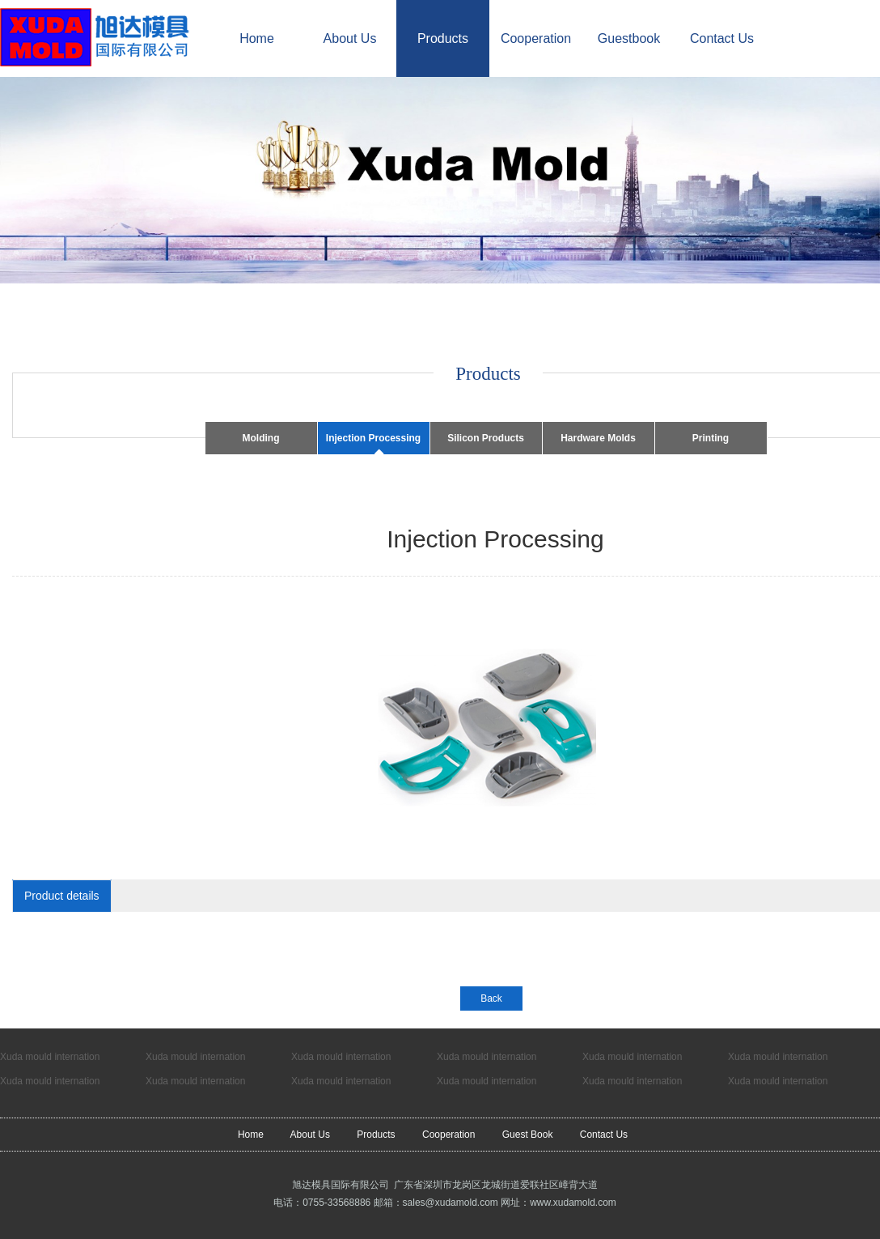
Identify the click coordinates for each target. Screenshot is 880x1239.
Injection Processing (373, 438)
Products (442, 38)
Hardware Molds (598, 438)
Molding (261, 438)
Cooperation (536, 38)
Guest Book (527, 1134)
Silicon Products (485, 438)
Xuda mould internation (49, 1056)
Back (491, 998)
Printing (710, 438)
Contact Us (722, 38)
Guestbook (629, 38)
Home (256, 38)
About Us (350, 38)
